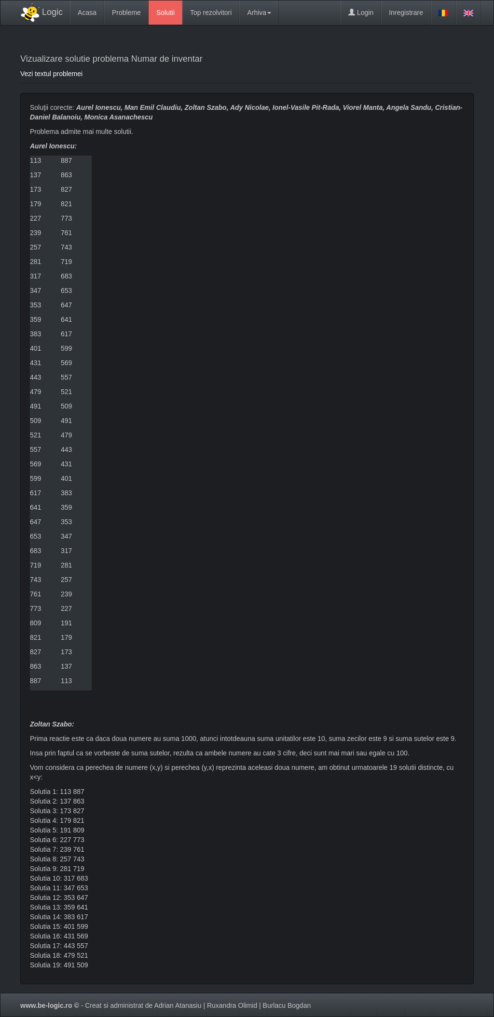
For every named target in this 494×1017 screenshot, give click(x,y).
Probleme (126, 12)
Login (360, 12)
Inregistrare (406, 12)
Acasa (87, 12)
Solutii (165, 12)
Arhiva (259, 12)
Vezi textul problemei (51, 74)
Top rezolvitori (211, 12)
